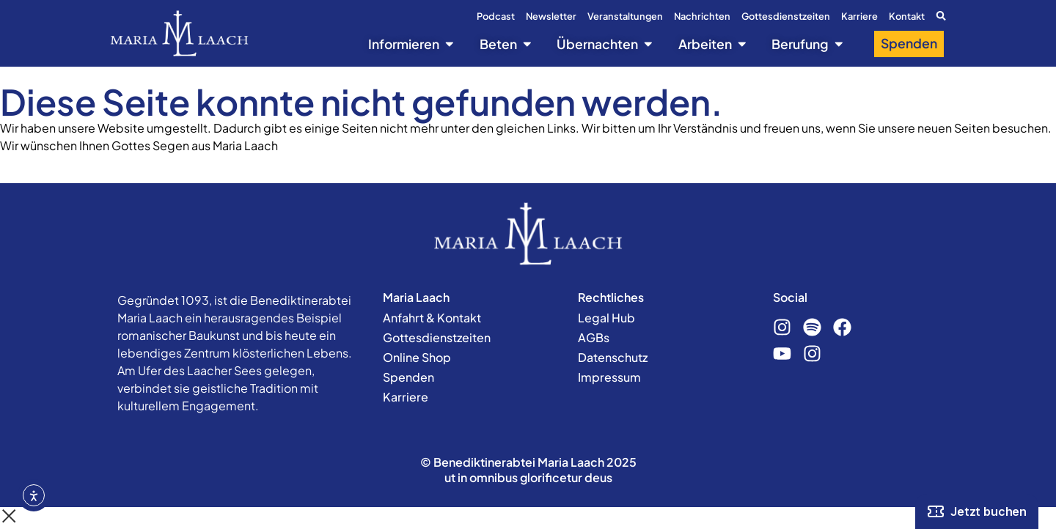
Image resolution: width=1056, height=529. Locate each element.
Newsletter (551, 16)
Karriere (859, 16)
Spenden (408, 377)
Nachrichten (702, 16)
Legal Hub (606, 317)
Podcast (496, 16)
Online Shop (417, 357)
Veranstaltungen (625, 16)
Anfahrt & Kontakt (432, 317)
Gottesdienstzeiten (785, 16)
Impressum (609, 377)
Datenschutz (613, 357)
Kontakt (907, 16)
